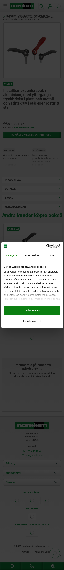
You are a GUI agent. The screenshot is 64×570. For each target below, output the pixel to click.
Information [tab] (32, 255)
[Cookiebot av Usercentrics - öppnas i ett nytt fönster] (46, 246)
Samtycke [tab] (11, 255)
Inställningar (32, 321)
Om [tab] (52, 255)
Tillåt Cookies (32, 310)
